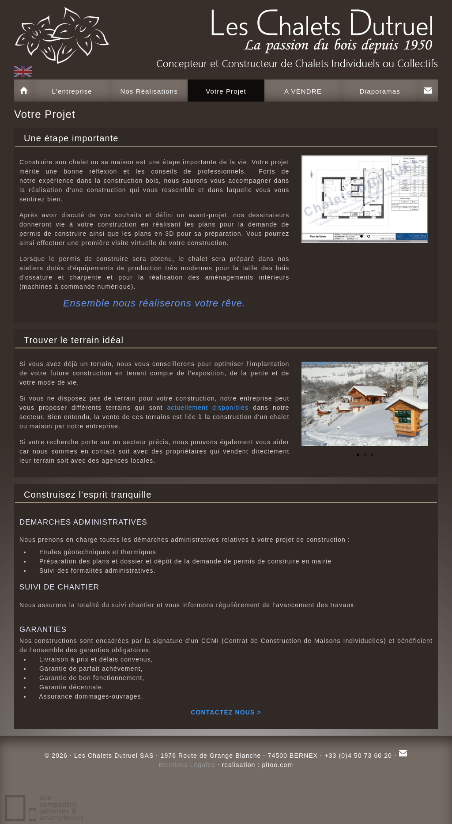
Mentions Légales (187, 764)
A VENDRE (303, 91)
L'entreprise (72, 91)
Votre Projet (226, 91)
